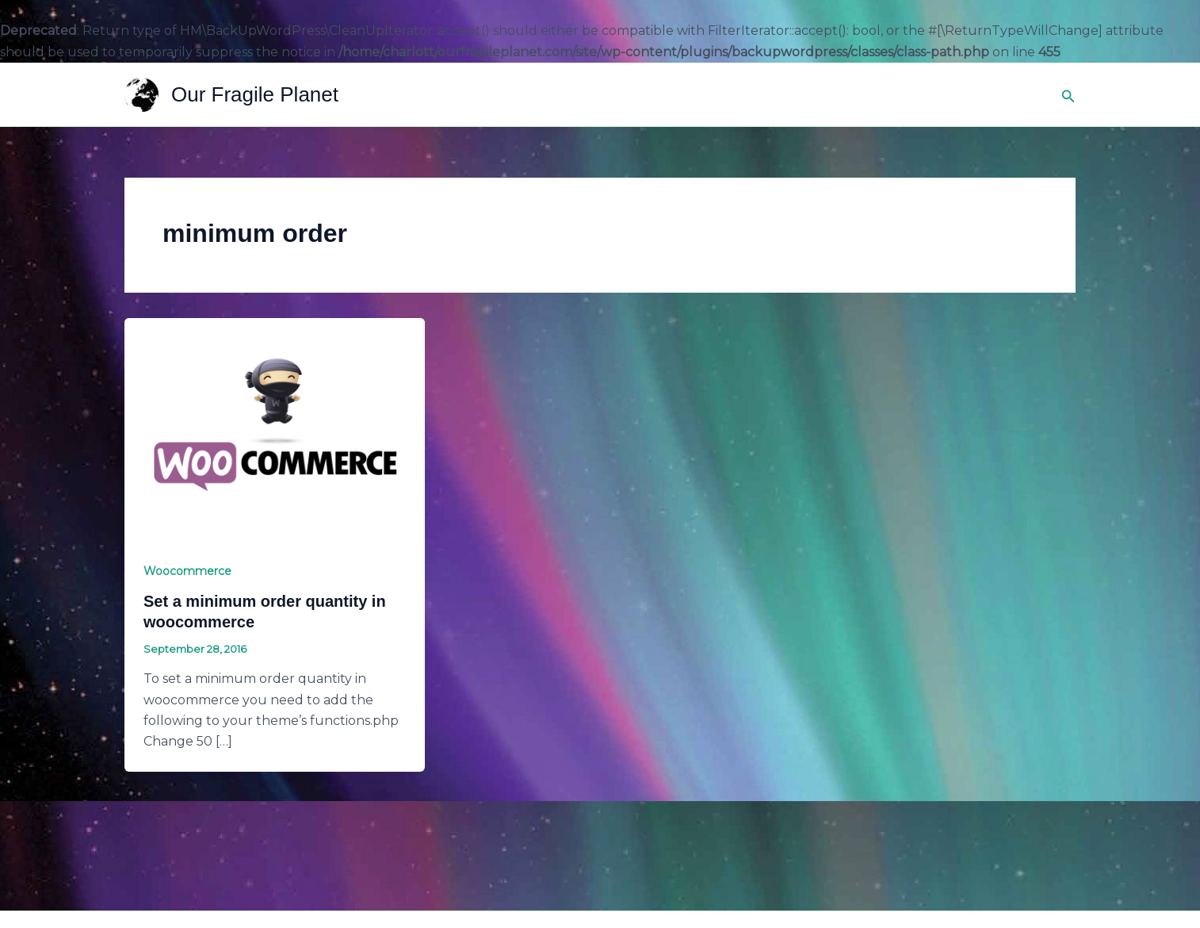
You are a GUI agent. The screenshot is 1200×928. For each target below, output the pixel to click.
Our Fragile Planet (254, 94)
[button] (1068, 94)
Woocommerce (187, 571)
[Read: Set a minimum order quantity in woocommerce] (274, 429)
